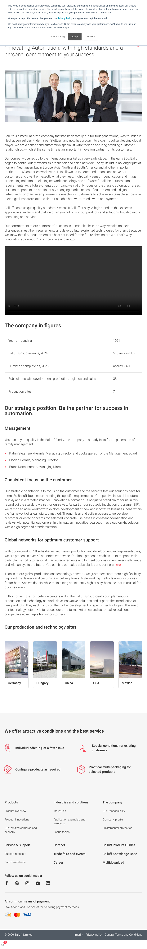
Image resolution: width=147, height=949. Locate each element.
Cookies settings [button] (57, 36)
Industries (60, 811)
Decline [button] (91, 36)
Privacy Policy (65, 18)
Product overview (15, 811)
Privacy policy (94, 934)
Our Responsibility (114, 811)
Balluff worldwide (15, 862)
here (117, 565)
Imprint (78, 934)
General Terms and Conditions (123, 934)
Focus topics (62, 832)
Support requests (15, 854)
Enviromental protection (117, 828)
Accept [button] (74, 36)
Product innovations (17, 819)
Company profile (113, 819)
